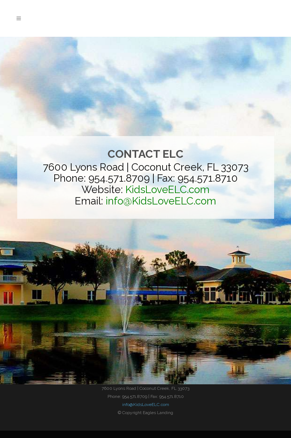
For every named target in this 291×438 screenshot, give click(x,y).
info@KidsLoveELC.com (145, 404)
